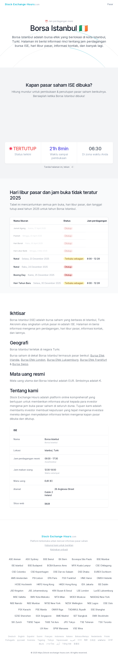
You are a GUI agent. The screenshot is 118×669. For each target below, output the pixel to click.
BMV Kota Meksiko (40, 597)
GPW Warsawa (60, 628)
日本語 (92, 640)
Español (30, 636)
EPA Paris (52, 578)
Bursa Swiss (20, 364)
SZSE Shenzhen (23, 616)
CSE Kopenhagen (40, 571)
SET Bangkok (80, 616)
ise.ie (47, 503)
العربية (72, 640)
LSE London (83, 590)
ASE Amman (15, 559)
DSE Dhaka (83, 571)
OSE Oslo (108, 603)
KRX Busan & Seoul (62, 590)
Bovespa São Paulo (82, 559)
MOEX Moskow (77, 597)
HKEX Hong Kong (68, 584)
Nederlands (96, 636)
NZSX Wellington (74, 603)
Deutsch (12, 636)
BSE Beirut (48, 559)
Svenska (31, 640)
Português (10, 640)
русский (21, 640)
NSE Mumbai (33, 603)
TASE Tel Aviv (52, 622)
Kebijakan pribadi (59, 549)
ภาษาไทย (50, 644)
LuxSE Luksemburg (103, 590)
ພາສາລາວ (102, 640)
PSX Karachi (24, 609)
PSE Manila (41, 609)
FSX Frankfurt (69, 578)
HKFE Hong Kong (45, 584)
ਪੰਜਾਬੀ (110, 640)
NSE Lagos (92, 603)
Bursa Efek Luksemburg (63, 359)
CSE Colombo (19, 571)
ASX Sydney (32, 559)
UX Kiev (44, 628)
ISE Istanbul (17, 565)
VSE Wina (78, 628)
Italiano (69, 636)
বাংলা (80, 640)
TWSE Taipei (33, 622)
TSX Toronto (105, 622)
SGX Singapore (43, 616)
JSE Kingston (16, 590)
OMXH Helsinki (104, 578)
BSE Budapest (35, 565)
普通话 (76, 644)
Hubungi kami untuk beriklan (59, 545)
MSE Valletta (19, 597)
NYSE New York (53, 603)
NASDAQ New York (100, 597)
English (21, 636)
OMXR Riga (57, 609)
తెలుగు (41, 644)
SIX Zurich (17, 622)
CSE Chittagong (103, 565)
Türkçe (50, 640)
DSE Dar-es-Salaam (63, 571)
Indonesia (59, 636)
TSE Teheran (86, 622)
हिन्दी (85, 640)
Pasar (110, 4)
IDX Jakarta (87, 584)
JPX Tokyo (69, 622)
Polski (107, 636)
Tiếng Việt (66, 644)
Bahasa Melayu (82, 636)
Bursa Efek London (33, 359)
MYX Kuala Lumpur (81, 565)
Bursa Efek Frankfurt (93, 359)
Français (48, 636)
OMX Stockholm (100, 616)
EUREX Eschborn (102, 571)
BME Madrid (62, 616)
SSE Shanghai (98, 609)
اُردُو (58, 644)
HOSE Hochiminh (23, 584)
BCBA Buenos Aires (57, 565)
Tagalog (41, 640)
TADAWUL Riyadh (77, 609)
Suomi (39, 636)
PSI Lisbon (37, 578)
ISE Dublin (103, 584)
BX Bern (63, 559)
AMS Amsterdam (19, 578)
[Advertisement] (59, 120)
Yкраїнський (62, 640)
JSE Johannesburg (37, 590)
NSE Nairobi (16, 603)
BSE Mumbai (103, 559)
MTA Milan (60, 597)
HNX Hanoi (86, 578)
